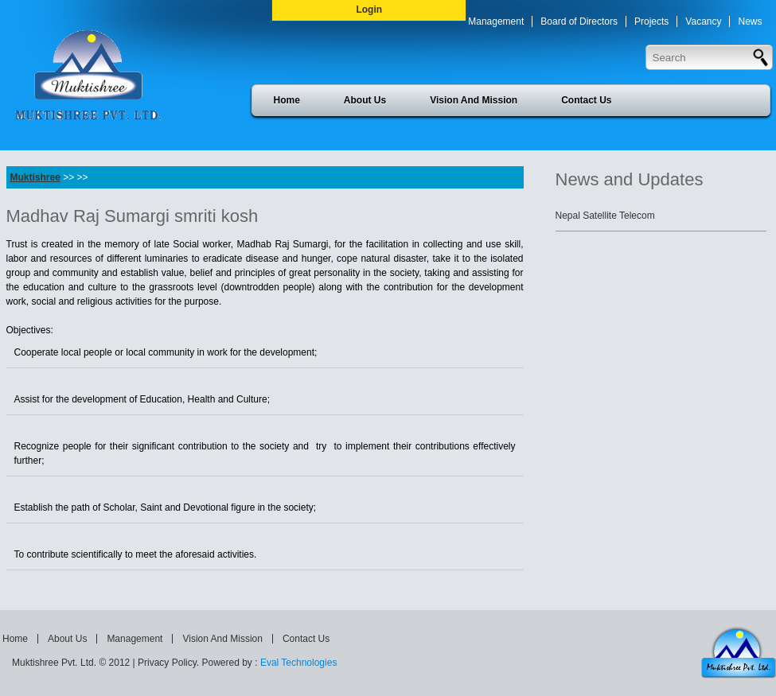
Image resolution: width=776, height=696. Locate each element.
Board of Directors (579, 21)
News (750, 21)
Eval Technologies (298, 662)
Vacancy (703, 21)
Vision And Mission (473, 100)
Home (287, 100)
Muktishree (35, 177)
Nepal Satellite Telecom (605, 215)
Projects (651, 21)
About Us (365, 100)
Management (496, 21)
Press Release (559, 51)
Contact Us (586, 100)
